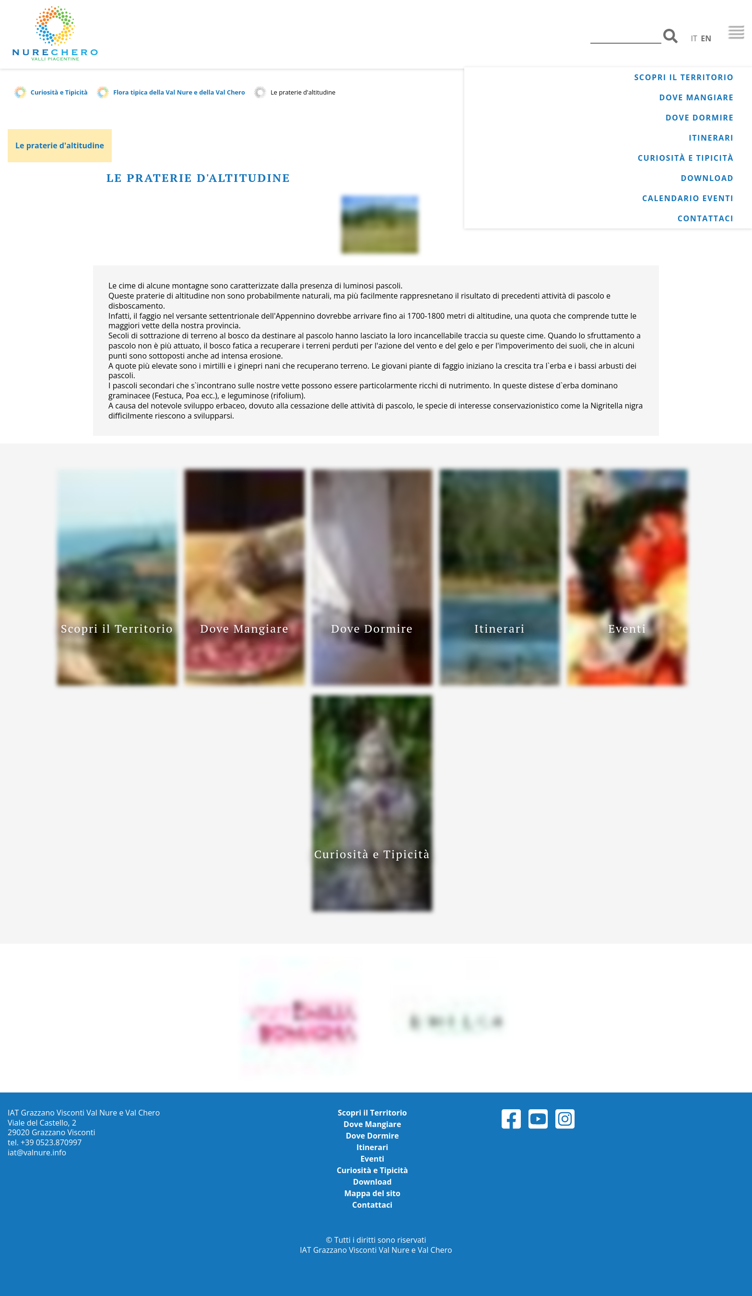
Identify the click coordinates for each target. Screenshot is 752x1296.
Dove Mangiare (696, 97)
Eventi (372, 1158)
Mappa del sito (372, 1193)
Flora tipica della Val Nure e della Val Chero (179, 92)
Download (707, 178)
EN (706, 38)
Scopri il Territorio (684, 77)
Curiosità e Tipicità (686, 158)
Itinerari (711, 137)
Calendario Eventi (688, 198)
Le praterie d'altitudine (59, 145)
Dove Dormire (700, 117)
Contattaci (706, 218)
